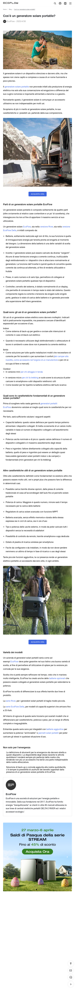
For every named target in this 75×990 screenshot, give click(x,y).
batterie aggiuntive (55, 729)
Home (5, 9)
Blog (10, 9)
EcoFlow (27, 226)
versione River (46, 226)
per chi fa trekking (30, 377)
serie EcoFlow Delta (15, 706)
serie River (11, 701)
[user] (60, 3)
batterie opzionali (57, 678)
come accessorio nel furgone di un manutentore (36, 360)
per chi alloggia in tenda (32, 372)
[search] (55, 3)
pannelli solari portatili (48, 733)
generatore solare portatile (17, 86)
